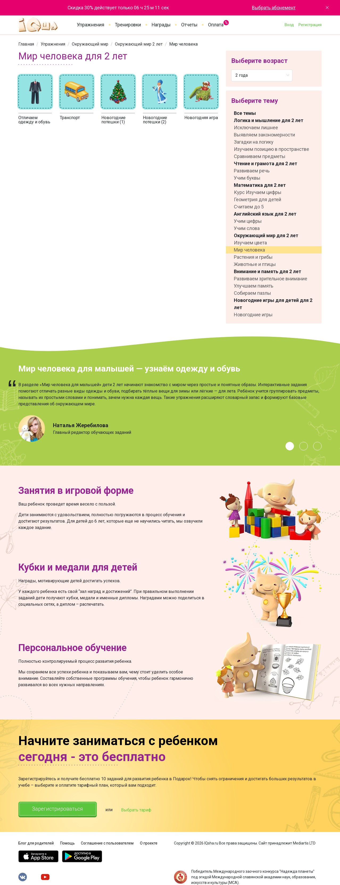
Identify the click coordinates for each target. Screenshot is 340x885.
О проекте (148, 842)
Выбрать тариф (137, 809)
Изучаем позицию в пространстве (271, 149)
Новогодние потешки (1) (113, 119)
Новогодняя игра (201, 117)
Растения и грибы (253, 257)
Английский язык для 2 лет (265, 214)
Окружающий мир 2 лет (139, 44)
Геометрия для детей (257, 199)
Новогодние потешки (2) (155, 119)
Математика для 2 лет (260, 185)
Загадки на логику (253, 142)
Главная (26, 44)
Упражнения (90, 24)
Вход (289, 24)
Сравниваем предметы (259, 156)
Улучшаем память (253, 286)
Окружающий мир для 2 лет (266, 235)
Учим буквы (247, 178)
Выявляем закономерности (264, 135)
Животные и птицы (255, 264)
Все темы (245, 113)
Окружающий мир (90, 44)
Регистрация (310, 24)
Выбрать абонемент (274, 7)
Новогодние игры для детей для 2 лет (273, 303)
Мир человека (249, 250)
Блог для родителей (36, 842)
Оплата (215, 23)
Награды (161, 24)
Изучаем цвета (250, 242)
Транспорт (70, 117)
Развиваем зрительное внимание (270, 278)
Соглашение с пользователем (107, 842)
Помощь (67, 842)
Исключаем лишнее (256, 127)
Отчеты (189, 24)
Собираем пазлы (252, 293)
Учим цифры (248, 221)
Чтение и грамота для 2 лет (265, 163)
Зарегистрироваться (58, 809)
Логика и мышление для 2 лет (268, 120)
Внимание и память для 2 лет (267, 271)
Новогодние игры (253, 314)
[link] (26, 44)
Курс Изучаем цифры (257, 192)
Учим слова (247, 228)
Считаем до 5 (249, 206)
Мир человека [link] (183, 44)
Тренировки (128, 24)
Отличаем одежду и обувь (34, 119)
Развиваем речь (251, 170)
